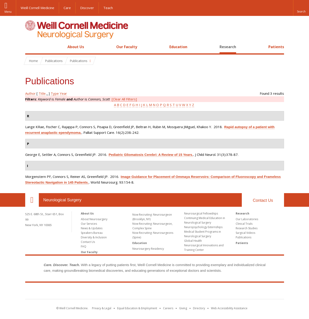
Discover (87, 7)
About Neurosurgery (94, 219)
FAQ (83, 246)
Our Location (32, 200)
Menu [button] (8, 12)
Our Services (89, 224)
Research (228, 46)
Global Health (193, 241)
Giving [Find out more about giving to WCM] (183, 308)
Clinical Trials (244, 224)
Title (42, 93)
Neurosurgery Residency (148, 249)
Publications (243, 237)
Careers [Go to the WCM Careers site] (168, 308)
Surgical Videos (245, 233)
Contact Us (263, 200)
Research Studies (246, 228)
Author (30, 93)
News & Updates (91, 228)
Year (63, 93)
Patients (276, 46)
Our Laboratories (247, 219)
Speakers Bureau (92, 233)
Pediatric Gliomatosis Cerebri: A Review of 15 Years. (151, 155)
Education (178, 46)
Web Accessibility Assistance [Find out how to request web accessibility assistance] (229, 308)
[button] (301, 8)
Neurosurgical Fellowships (201, 213)
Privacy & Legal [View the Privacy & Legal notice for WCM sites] (101, 308)
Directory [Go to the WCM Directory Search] (199, 308)
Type (55, 93)
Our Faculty (126, 46)
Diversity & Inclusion (94, 237)
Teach (108, 7)
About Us (75, 46)
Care (67, 7)
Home (30, 47)
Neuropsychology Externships (203, 227)
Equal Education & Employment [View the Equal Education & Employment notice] (137, 308)
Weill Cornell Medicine (37, 7)
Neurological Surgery (62, 200)
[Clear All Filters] (124, 99)
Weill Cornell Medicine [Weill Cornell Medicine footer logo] (154, 291)
